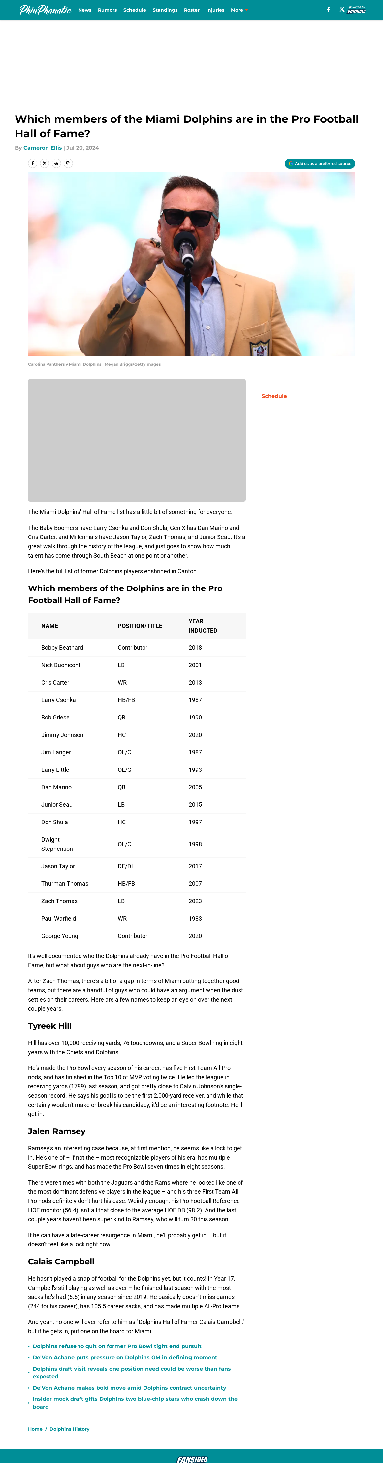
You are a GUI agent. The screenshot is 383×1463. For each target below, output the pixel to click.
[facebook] (328, 9)
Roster (192, 10)
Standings (165, 10)
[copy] (68, 163)
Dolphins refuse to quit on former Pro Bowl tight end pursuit (117, 1346)
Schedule (134, 10)
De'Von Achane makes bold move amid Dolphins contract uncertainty (129, 1388)
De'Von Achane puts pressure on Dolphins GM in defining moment (125, 1357)
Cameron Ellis (42, 148)
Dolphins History (69, 1429)
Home (35, 1429)
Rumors (107, 10)
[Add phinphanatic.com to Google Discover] (320, 164)
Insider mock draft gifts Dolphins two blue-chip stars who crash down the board (135, 1403)
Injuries (215, 10)
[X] (342, 9)
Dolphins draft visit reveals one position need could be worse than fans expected (132, 1373)
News (84, 10)
